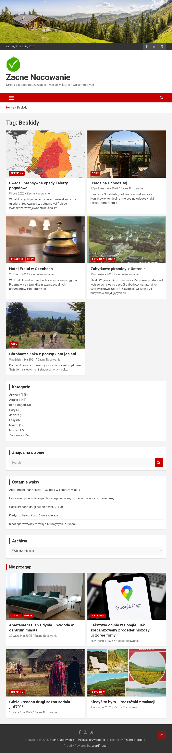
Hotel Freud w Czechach (31, 268)
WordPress (99, 746)
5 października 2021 (22, 359)
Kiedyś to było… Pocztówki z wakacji (33, 515)
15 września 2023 (101, 274)
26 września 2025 (101, 640)
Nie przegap (20, 567)
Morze (13, 430)
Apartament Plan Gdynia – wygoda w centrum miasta (44, 490)
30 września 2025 (20, 635)
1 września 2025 (101, 707)
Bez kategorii (17, 405)
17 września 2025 (20, 712)
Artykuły (16, 173)
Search (159, 462)
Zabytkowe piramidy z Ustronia (118, 268)
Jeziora (14, 415)
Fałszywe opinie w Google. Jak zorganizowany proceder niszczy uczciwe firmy (61, 498)
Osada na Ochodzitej (108, 183)
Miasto (13, 425)
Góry (95, 173)
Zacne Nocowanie (38, 77)
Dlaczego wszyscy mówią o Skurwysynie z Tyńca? (42, 524)
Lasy (12, 420)
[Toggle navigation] (11, 97)
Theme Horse (133, 740)
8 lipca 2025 (16, 193)
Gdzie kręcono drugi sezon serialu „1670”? (37, 507)
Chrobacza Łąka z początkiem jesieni (42, 354)
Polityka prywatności (92, 740)
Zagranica (16, 435)
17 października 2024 (104, 188)
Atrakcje (16, 259)
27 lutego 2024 (18, 274)
